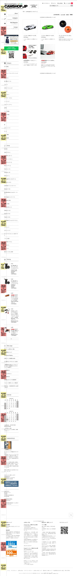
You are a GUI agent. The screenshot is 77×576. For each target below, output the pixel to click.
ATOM (68, 570)
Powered (49, 573)
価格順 (67, 14)
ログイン (54, 3)
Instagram (40, 521)
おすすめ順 (63, 14)
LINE (43, 521)
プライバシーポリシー (28, 570)
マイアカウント (47, 3)
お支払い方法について (38, 570)
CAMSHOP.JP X (7, 476)
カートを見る (69, 3)
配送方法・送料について (48, 570)
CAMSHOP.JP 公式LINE (8, 478)
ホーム (8, 570)
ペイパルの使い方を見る (28, 564)
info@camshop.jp (7, 426)
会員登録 (60, 3)
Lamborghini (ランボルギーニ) (31, 11)
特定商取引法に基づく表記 (58, 570)
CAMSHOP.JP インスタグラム (9, 477)
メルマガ (35, 521)
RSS (65, 570)
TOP (24, 11)
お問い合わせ (20, 570)
